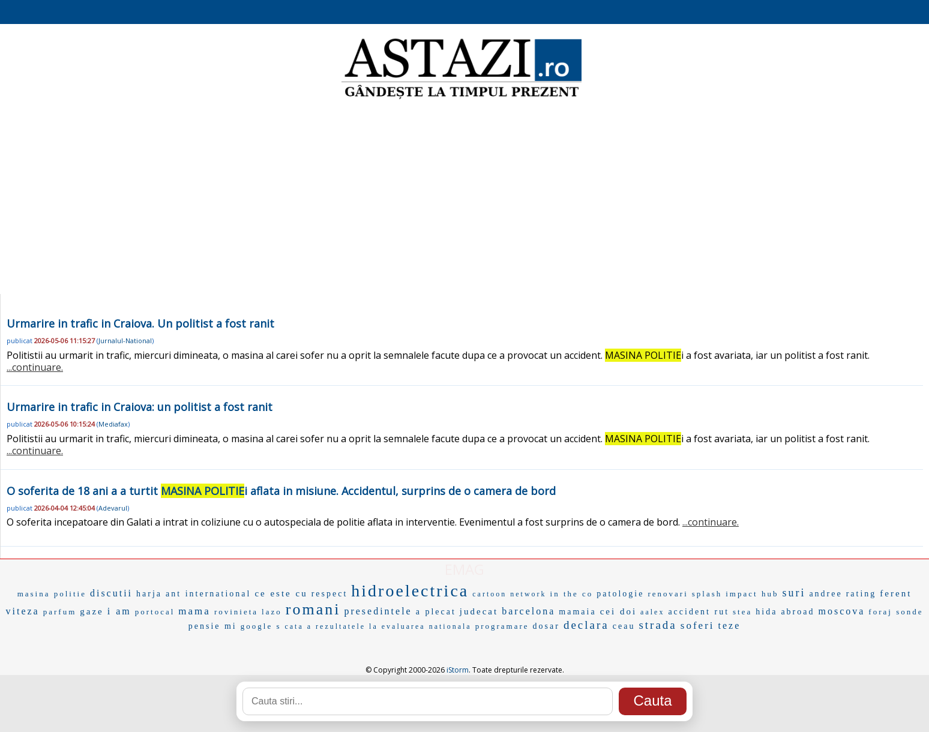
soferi (698, 625)
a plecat (436, 611)
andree (825, 593)
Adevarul (112, 507)
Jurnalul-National (125, 340)
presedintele (378, 611)
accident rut (698, 611)
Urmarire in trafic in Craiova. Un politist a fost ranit (140, 323)
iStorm (457, 670)
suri (793, 593)
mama (194, 611)
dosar (546, 626)
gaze (91, 611)
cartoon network (509, 594)
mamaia (577, 611)
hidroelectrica (410, 590)
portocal (155, 611)
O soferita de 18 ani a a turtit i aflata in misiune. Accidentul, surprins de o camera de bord (281, 491)
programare (502, 626)
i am (119, 611)
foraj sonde (895, 611)
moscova (841, 611)
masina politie (51, 593)
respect (329, 593)
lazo (272, 611)
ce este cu (280, 593)
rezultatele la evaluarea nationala (394, 626)
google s (261, 626)
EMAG (464, 569)
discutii (111, 593)
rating (861, 593)
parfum (60, 611)
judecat (479, 611)
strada (657, 625)
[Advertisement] (464, 198)
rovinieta (236, 611)
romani (313, 609)
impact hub (752, 593)
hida (766, 611)
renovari (668, 593)
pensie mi (212, 626)
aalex (652, 612)
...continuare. (35, 367)
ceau (624, 626)
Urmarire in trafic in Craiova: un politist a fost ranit (139, 407)
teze (729, 625)
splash (707, 593)
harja (149, 593)
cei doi (618, 611)
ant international (208, 593)
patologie (620, 593)
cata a (298, 626)
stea (742, 611)
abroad (797, 611)
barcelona (528, 611)
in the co (572, 593)
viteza (23, 611)
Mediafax (113, 423)
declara (586, 625)
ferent (896, 593)
